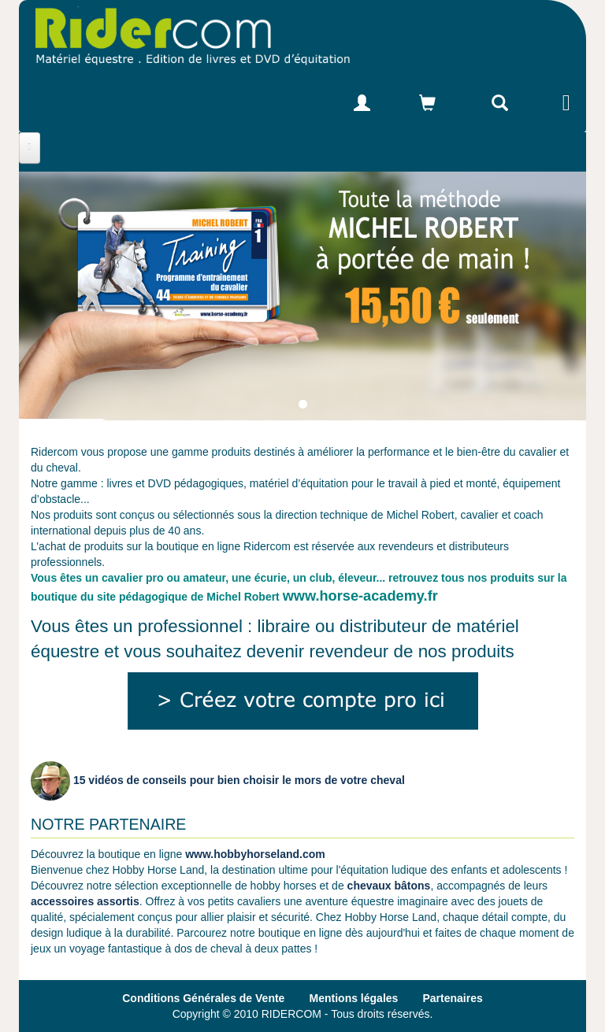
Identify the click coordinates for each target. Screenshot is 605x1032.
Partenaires (452, 998)
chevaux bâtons (389, 885)
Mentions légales (354, 998)
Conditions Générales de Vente (203, 998)
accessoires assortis (85, 901)
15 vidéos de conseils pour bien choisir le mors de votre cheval (218, 780)
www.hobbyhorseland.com (255, 854)
